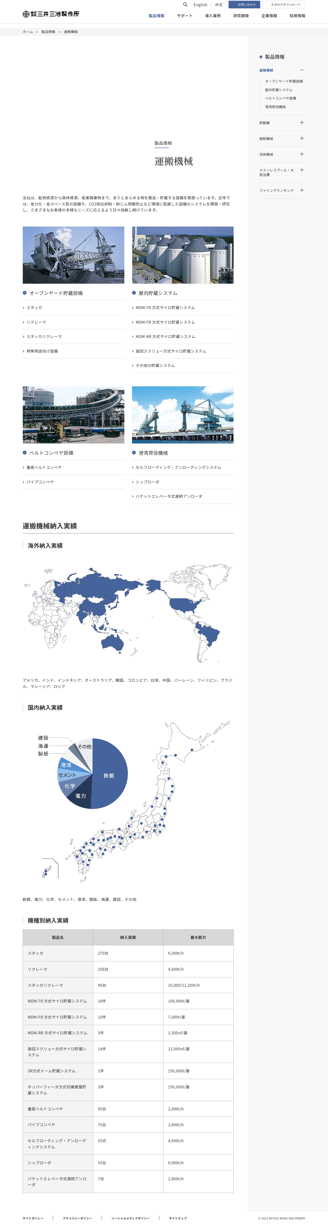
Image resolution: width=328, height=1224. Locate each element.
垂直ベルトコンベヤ (44, 467)
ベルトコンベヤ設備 (280, 98)
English (200, 9)
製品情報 (48, 31)
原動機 (264, 122)
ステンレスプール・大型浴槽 (276, 172)
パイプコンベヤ (40, 482)
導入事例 (213, 20)
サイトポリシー (33, 1218)
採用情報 (297, 20)
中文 (219, 9)
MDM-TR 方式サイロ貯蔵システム (165, 307)
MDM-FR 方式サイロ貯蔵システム (165, 322)
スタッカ (34, 307)
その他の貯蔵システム (155, 365)
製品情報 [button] (157, 20)
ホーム (28, 31)
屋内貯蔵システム (279, 89)
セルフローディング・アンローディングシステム (178, 467)
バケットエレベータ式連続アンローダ (169, 496)
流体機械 (266, 154)
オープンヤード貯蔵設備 (284, 81)
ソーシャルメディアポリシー (130, 1218)
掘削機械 (266, 138)
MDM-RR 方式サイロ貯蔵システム (166, 336)
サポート (185, 20)
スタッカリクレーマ (44, 336)
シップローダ (147, 482)
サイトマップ (178, 1218)
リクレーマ (36, 322)
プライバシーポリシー (77, 1218)
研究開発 (241, 20)
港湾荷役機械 (275, 106)
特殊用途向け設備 (42, 351)
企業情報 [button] (269, 20)
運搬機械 (266, 70)
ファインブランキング (276, 190)
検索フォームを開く (185, 9)
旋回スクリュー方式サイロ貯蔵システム (171, 351)
